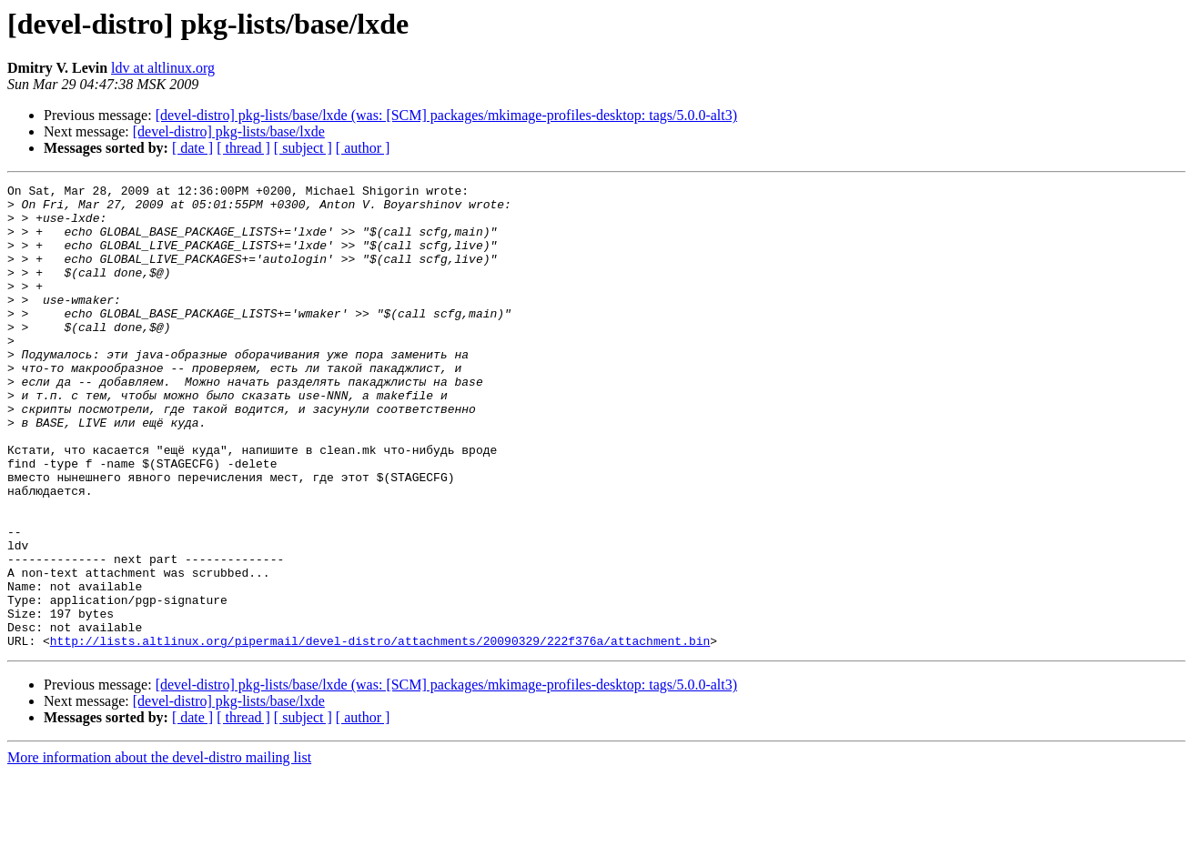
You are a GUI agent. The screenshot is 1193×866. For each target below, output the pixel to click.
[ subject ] (303, 148)
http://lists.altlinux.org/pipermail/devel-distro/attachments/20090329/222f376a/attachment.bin (380, 733)
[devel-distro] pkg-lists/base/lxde (229, 131)
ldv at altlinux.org (163, 68)
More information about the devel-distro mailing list (159, 850)
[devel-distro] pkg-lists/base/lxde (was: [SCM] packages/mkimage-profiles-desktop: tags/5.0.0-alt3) (446, 115)
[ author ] (363, 148)
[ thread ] (243, 148)
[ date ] (192, 148)
